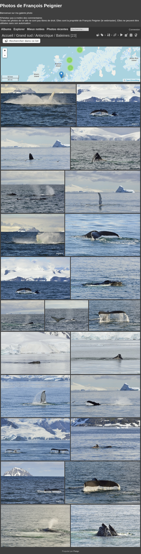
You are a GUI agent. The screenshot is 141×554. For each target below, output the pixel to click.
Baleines (63, 35)
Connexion (134, 29)
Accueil (7, 35)
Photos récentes (57, 29)
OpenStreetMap (132, 80)
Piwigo (76, 551)
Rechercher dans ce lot (23, 40)
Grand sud (24, 35)
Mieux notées (35, 29)
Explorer (19, 29)
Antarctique (44, 35)
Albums (6, 29)
